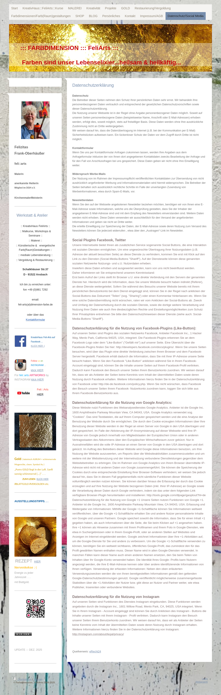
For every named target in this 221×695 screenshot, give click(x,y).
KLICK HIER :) (38, 346)
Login (205, 678)
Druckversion (22, 679)
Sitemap (37, 679)
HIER (37, 561)
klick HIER (37, 370)
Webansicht (202, 682)
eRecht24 (95, 651)
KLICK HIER (43, 479)
